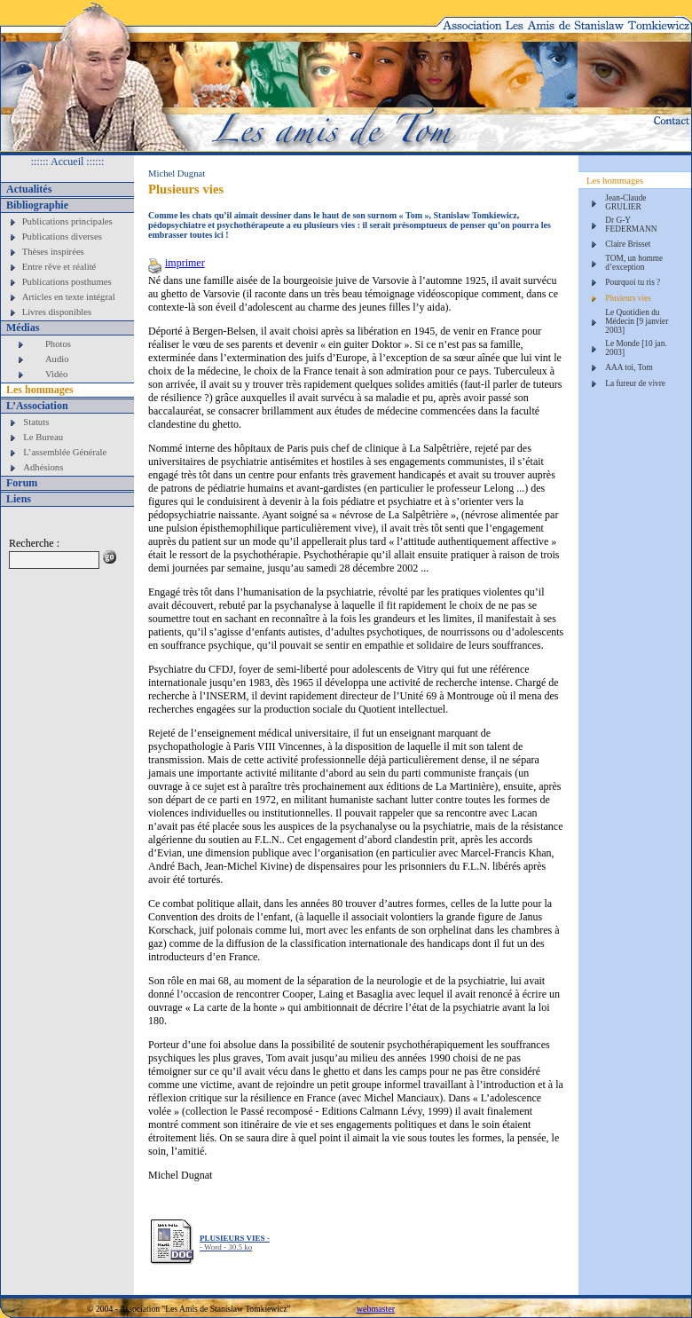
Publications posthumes (67, 282)
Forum (21, 483)
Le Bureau (43, 437)
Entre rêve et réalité (59, 267)
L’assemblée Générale (64, 452)
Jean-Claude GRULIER (625, 202)
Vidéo (56, 374)
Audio (57, 359)
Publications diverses (62, 236)
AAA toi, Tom (628, 367)
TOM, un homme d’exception (634, 263)
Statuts (36, 422)
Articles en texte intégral (68, 297)
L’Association (37, 405)
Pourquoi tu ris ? (632, 282)
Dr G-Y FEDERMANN (631, 224)
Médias (22, 327)
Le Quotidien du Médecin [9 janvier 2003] (636, 321)
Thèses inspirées (53, 251)
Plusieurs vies (628, 298)
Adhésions (43, 467)
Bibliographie (37, 205)
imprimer (176, 262)
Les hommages (40, 389)
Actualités (28, 189)
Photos (58, 344)
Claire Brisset (627, 244)
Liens (18, 499)
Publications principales (67, 221)
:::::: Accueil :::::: (68, 161)
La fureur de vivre (635, 383)
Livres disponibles (56, 312)
